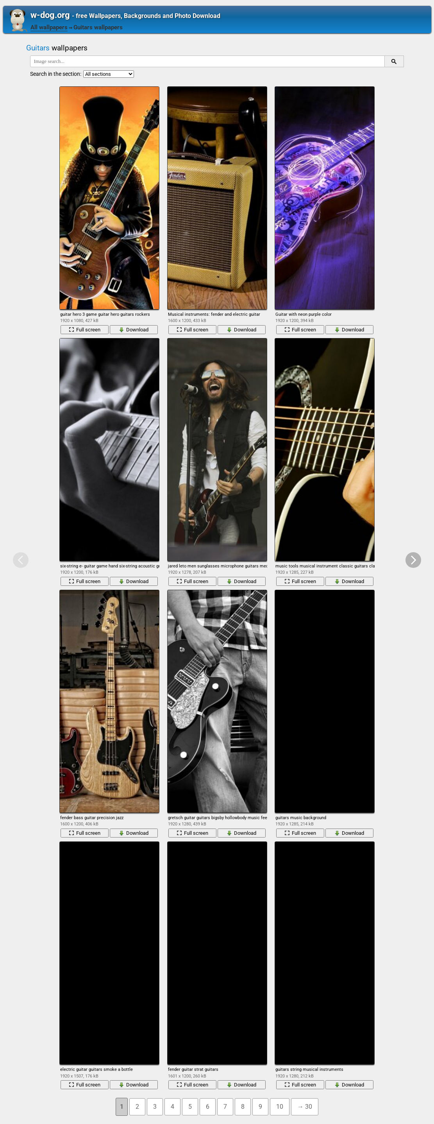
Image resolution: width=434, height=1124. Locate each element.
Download (133, 330)
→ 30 (304, 1106)
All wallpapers (49, 27)
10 (279, 1106)
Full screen (84, 330)
